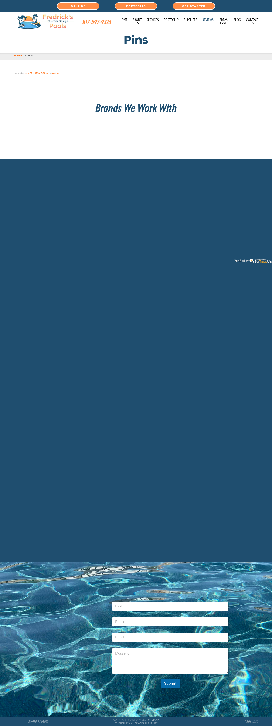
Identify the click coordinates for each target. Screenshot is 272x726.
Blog (237, 20)
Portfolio (136, 6)
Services (153, 20)
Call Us (78, 6)
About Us (137, 21)
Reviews (208, 20)
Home (124, 20)
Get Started (194, 6)
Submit (170, 683)
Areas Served (223, 21)
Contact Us (252, 21)
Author (55, 73)
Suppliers (190, 20)
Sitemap (153, 719)
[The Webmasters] (38, 722)
